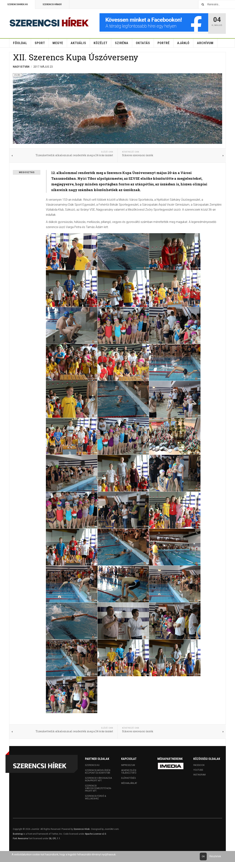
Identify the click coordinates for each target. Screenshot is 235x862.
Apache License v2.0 (95, 834)
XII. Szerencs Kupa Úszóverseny (75, 57)
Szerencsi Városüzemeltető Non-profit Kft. (98, 788)
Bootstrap (18, 834)
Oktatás (143, 43)
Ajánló (183, 43)
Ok (203, 856)
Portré (164, 43)
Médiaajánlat (129, 783)
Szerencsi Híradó (52, 4)
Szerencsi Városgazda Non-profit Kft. (98, 779)
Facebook (199, 765)
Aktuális (78, 43)
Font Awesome (20, 838)
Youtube (198, 770)
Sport (40, 43)
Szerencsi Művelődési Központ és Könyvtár (97, 771)
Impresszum (128, 765)
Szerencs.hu (92, 765)
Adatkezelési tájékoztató (128, 771)
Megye (58, 43)
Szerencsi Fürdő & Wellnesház (95, 797)
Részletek (215, 856)
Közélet (100, 43)
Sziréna (121, 43)
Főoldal (20, 43)
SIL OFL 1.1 (54, 838)
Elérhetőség (128, 778)
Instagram (199, 774)
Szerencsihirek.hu (17, 4)
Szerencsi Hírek (82, 829)
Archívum (205, 43)
